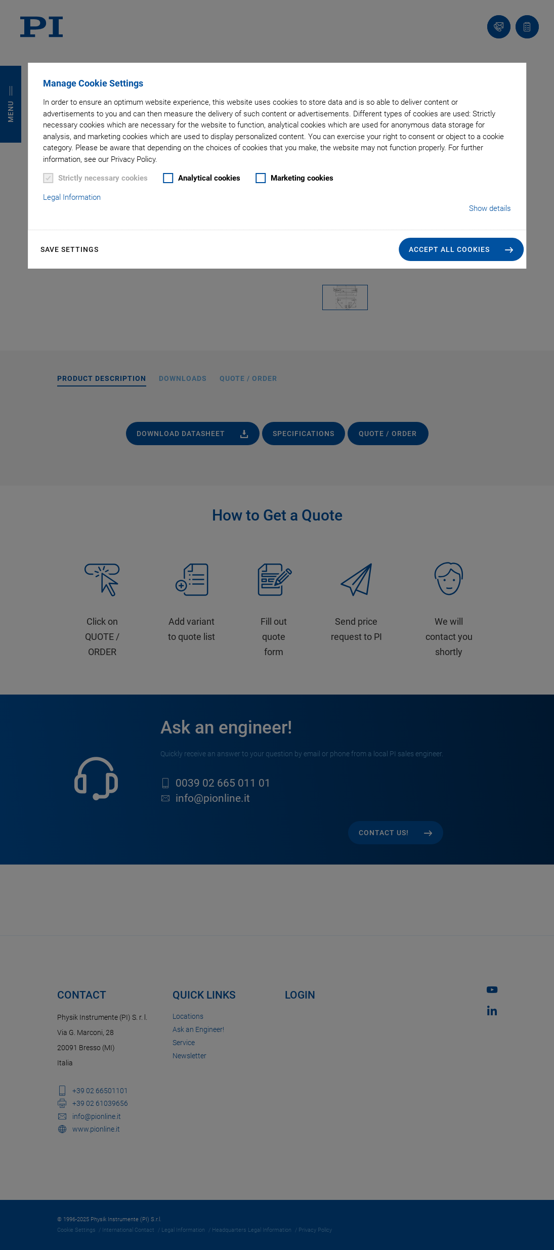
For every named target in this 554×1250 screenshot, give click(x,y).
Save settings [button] (69, 249)
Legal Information (72, 197)
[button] (461, 249)
